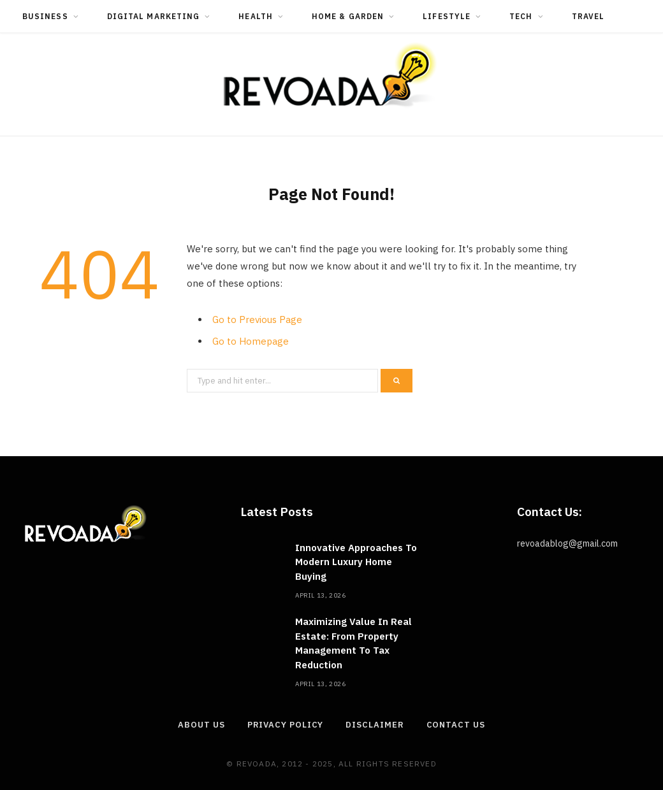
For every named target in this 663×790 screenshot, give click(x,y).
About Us (201, 724)
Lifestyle (446, 16)
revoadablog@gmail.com (567, 543)
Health (255, 16)
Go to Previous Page (257, 319)
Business (45, 16)
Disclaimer (375, 724)
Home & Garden (348, 16)
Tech (520, 16)
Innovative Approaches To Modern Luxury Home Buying (356, 562)
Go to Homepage (250, 341)
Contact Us (455, 724)
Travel (588, 16)
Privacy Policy (285, 724)
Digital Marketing (153, 16)
